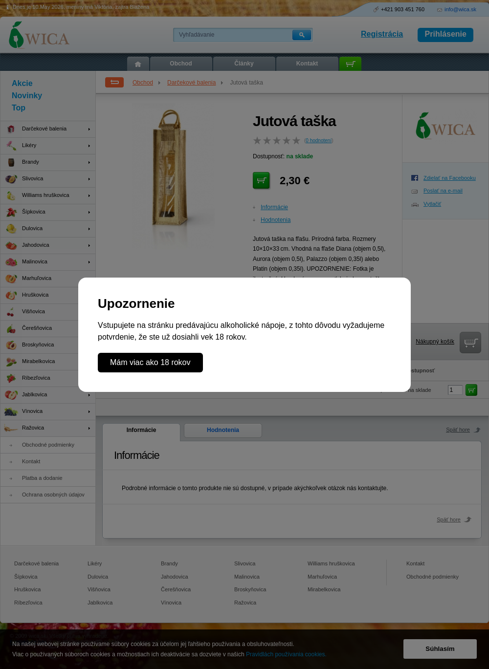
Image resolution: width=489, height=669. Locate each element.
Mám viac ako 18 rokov (150, 362)
